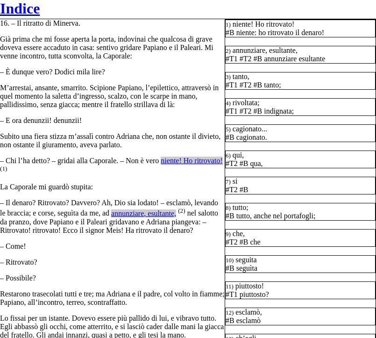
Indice (20, 8)
